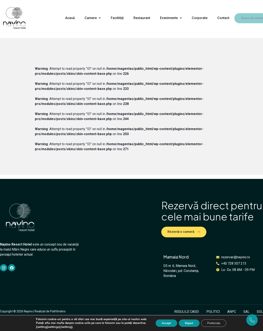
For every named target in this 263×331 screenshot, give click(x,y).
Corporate (197, 18)
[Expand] (252, 320)
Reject (189, 323)
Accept (166, 323)
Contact (220, 18)
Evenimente (169, 18)
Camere (92, 18)
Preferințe (213, 323)
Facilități (115, 18)
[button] (92, 18)
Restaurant (140, 18)
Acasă (69, 18)
